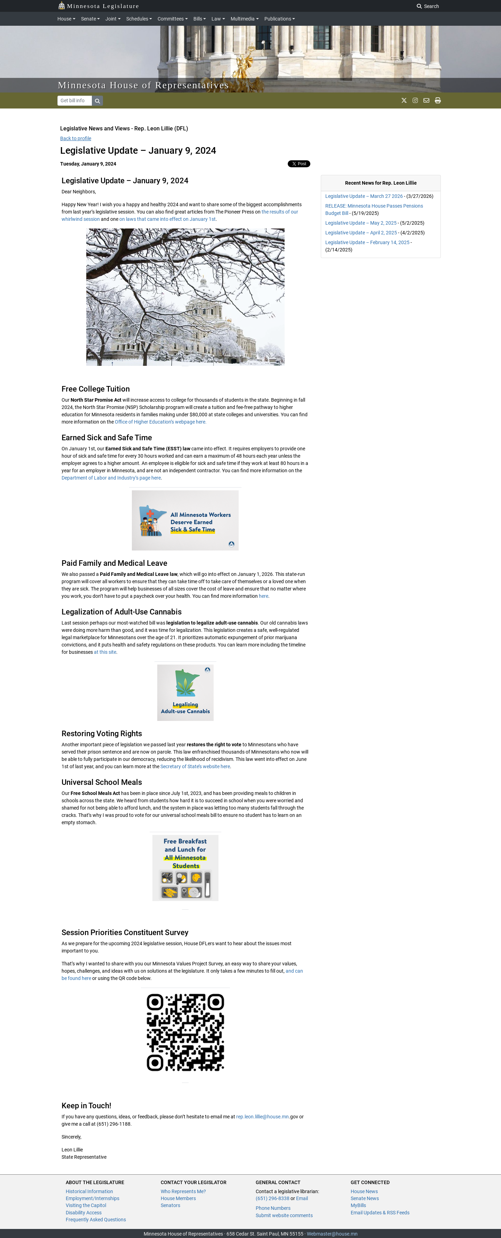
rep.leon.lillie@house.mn (262, 1116)
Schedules (137, 19)
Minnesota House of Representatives (143, 85)
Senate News (365, 1198)
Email (302, 1198)
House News (364, 1191)
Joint (111, 19)
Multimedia (243, 19)
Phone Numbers (273, 1208)
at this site (105, 652)
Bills (197, 19)
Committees (171, 19)
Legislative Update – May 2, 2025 (361, 223)
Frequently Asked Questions (96, 1219)
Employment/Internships (92, 1198)
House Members (178, 1198)
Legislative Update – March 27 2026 (364, 196)
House (64, 19)
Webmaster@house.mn (332, 1234)
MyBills (358, 1205)
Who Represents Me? (183, 1191)
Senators (170, 1205)
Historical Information (89, 1191)
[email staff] (426, 100)
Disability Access (84, 1212)
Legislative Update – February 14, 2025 (367, 242)
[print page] (438, 100)
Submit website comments (284, 1215)
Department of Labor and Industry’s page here (111, 478)
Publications (277, 19)
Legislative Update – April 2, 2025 (361, 232)
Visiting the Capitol (86, 1205)
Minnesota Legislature (99, 5)
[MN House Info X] (404, 100)
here (263, 596)
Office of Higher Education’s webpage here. (161, 422)
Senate (88, 19)
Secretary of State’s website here (195, 766)
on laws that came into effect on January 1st (167, 219)
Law (216, 19)
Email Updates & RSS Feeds (380, 1212)
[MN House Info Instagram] (415, 100)
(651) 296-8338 (272, 1198)
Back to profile (75, 138)
